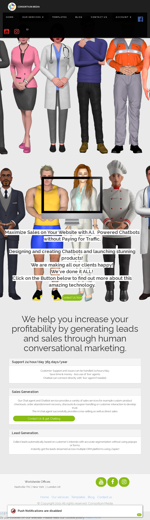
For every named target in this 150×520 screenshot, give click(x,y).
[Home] (24, 6)
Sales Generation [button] (25, 392)
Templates (59, 17)
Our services (60, 497)
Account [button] (123, 17)
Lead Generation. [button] (25, 433)
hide (139, 515)
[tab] (75, 362)
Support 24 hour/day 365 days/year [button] (39, 362)
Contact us (99, 17)
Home (10, 17)
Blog (78, 17)
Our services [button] (33, 17)
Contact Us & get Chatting (44, 418)
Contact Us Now (72, 297)
